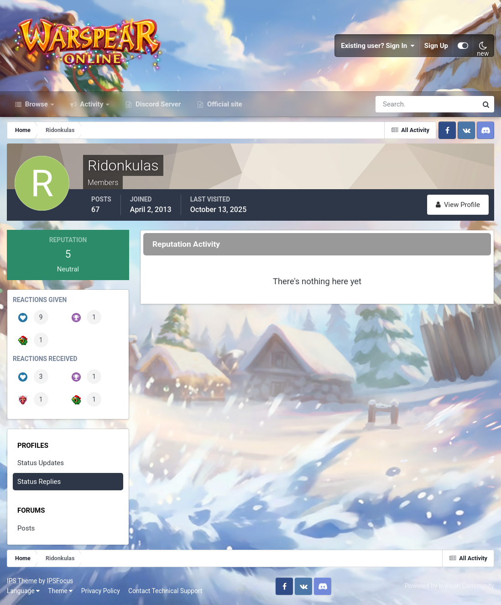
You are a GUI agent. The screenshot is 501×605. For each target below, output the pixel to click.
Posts (26, 528)
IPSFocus (60, 580)
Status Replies (39, 482)
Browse (36, 104)
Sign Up (436, 46)
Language (23, 590)
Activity (91, 104)
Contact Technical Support (165, 590)
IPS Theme (22, 580)
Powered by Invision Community (449, 585)
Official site (223, 104)
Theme (60, 590)
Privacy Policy (100, 590)
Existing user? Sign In (378, 45)
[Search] (395, 104)
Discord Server (157, 104)
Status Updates (40, 463)
